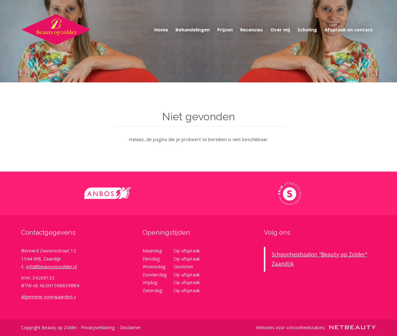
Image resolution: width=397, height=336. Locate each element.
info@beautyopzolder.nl (51, 266)
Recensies (251, 29)
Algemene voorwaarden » (48, 296)
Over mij (280, 29)
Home (161, 29)
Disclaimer (130, 327)
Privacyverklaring (97, 327)
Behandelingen (192, 29)
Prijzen (225, 29)
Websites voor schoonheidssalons (316, 327)
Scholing (307, 29)
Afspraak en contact (349, 29)
